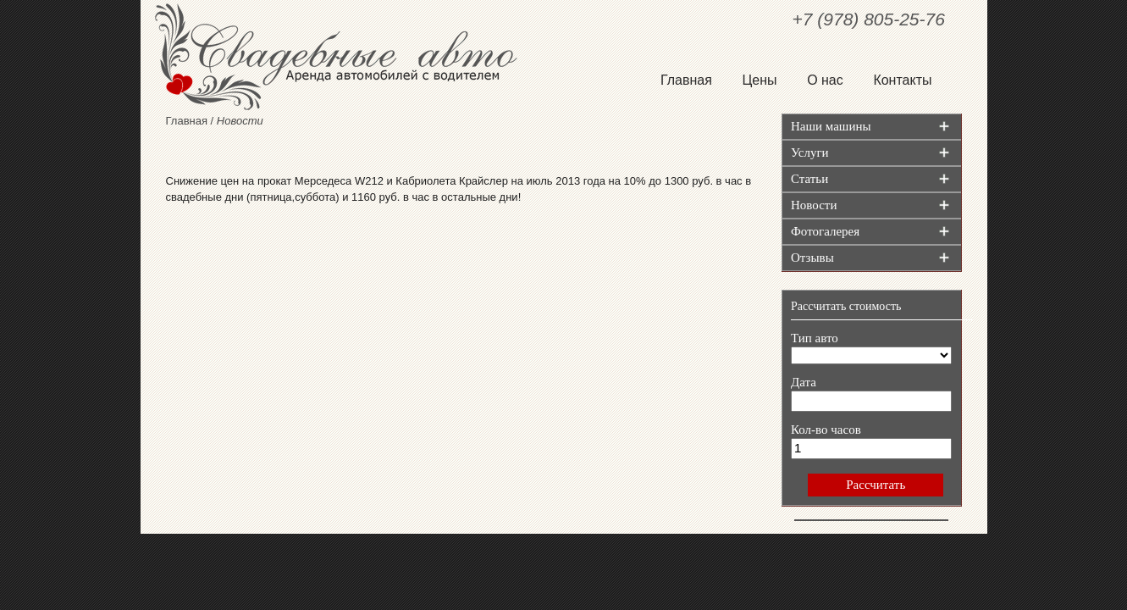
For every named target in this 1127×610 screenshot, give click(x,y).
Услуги (810, 152)
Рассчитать (875, 484)
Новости (814, 205)
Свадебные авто (352, 57)
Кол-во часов (826, 429)
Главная (686, 80)
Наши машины (831, 126)
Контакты (902, 80)
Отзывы (812, 257)
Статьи (809, 179)
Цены (759, 80)
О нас (825, 80)
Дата (803, 382)
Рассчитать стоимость (846, 306)
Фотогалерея (825, 231)
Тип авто (814, 338)
